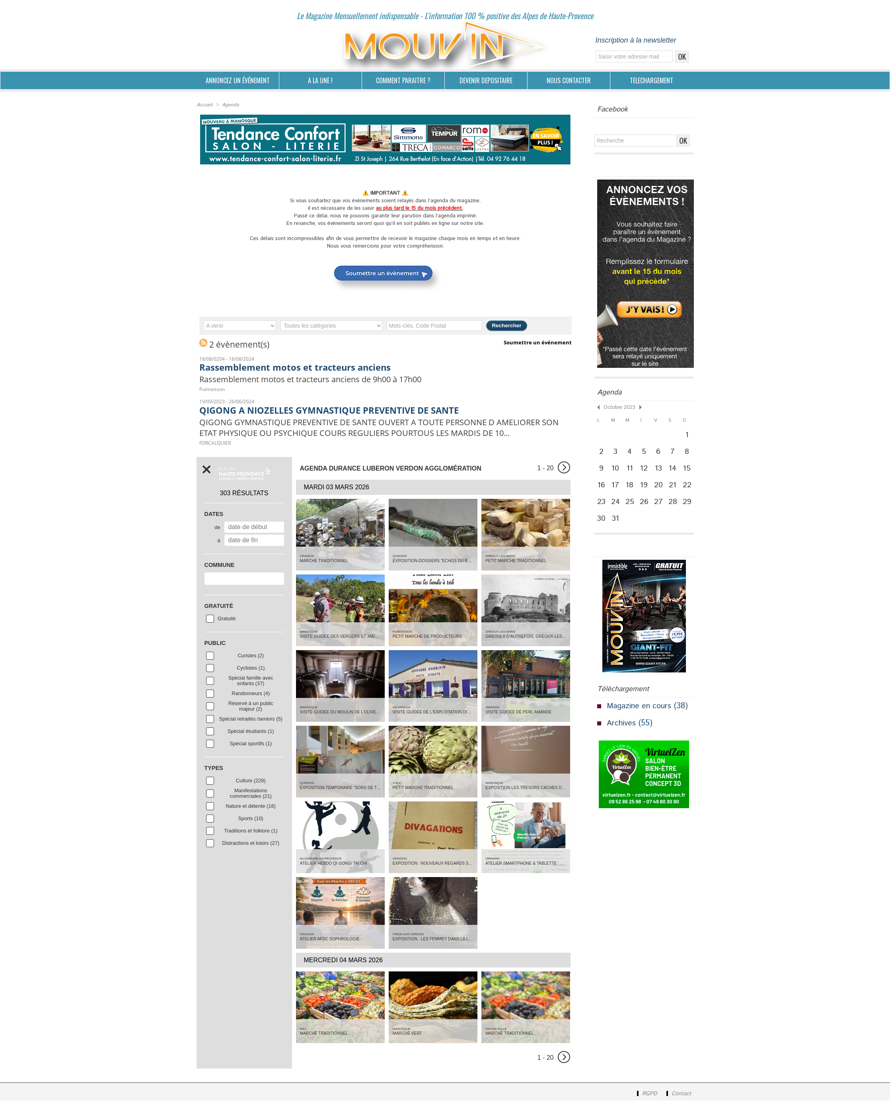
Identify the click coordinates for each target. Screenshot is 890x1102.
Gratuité (227, 620)
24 (616, 504)
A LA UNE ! (320, 80)
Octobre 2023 (618, 407)
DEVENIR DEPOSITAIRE (486, 80)
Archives (621, 727)
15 (690, 469)
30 (602, 522)
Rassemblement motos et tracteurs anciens (298, 367)
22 (690, 487)
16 (602, 487)
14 (675, 469)
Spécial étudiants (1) (251, 732)
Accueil (204, 105)
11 (631, 469)
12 (646, 469)
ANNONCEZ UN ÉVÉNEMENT (238, 80)
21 (676, 487)
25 (631, 504)
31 (617, 522)
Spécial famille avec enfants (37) (250, 682)
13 (661, 469)
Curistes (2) (251, 657)
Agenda (230, 105)
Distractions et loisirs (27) (250, 844)
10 (617, 469)
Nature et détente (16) (251, 807)
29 (690, 504)
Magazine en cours (640, 710)
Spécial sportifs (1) (251, 745)
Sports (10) (250, 820)
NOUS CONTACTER (569, 80)
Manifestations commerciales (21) (251, 794)
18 (631, 487)
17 (617, 487)
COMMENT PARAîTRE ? (403, 80)
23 (601, 504)
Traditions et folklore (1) (250, 832)
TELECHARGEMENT (651, 80)
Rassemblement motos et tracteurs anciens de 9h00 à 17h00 (317, 379)
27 (660, 504)
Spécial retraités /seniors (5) (250, 720)
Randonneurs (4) (251, 695)
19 (646, 487)
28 (675, 504)
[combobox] (244, 580)
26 (646, 504)
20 (661, 487)
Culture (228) (251, 782)
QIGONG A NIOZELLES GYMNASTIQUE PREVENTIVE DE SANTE (335, 410)
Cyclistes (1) (251, 669)
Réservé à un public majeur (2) (250, 707)
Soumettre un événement (538, 342)
